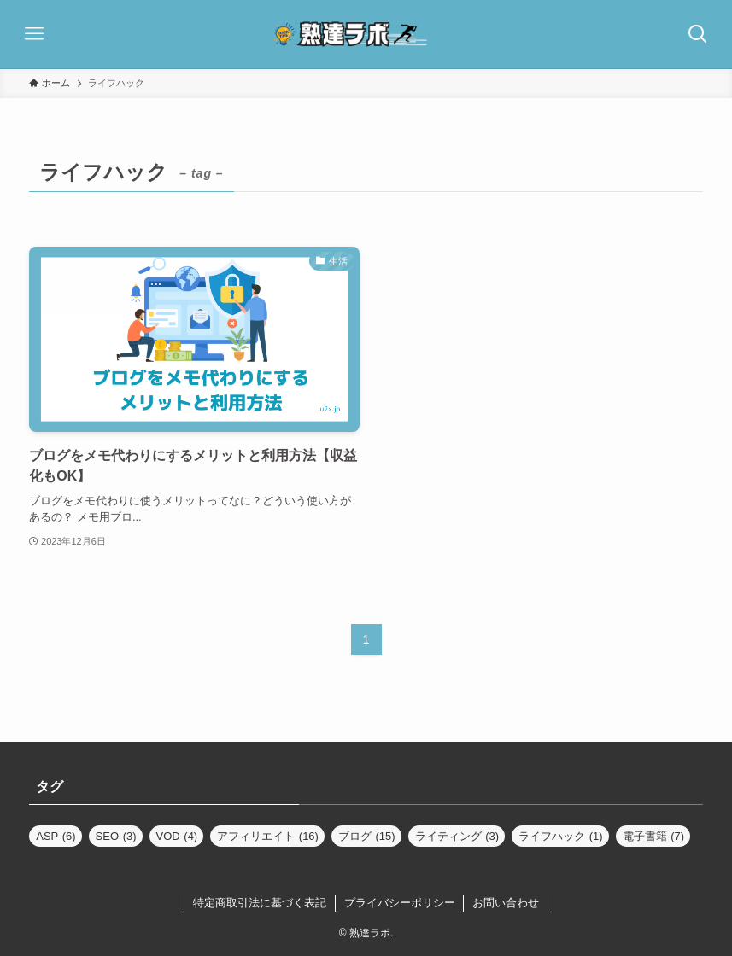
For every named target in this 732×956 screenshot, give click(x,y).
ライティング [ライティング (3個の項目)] (457, 836)
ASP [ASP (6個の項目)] (55, 836)
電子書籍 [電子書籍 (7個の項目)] (654, 836)
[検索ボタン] (698, 34)
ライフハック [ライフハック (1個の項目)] (560, 836)
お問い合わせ (505, 902)
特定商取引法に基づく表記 (259, 902)
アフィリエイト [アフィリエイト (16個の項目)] (268, 836)
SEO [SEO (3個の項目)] (116, 836)
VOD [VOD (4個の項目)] (177, 836)
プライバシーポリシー (399, 902)
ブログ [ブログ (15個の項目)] (366, 836)
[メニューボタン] (34, 34)
